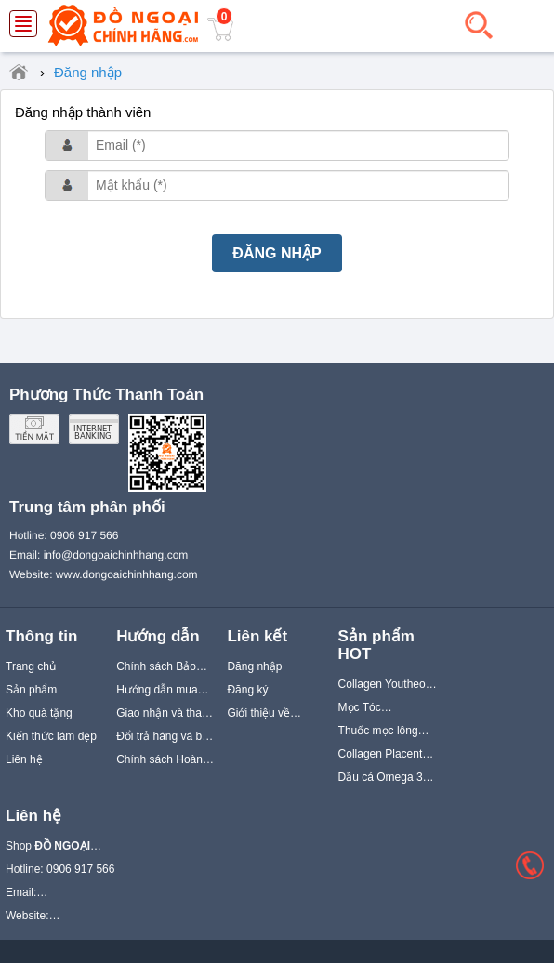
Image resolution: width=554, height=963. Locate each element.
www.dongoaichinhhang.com (127, 574)
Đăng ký (247, 689)
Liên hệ (24, 759)
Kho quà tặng (39, 712)
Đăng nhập (254, 666)
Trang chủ (31, 666)
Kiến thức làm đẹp (51, 736)
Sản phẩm (31, 689)
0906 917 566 (84, 535)
